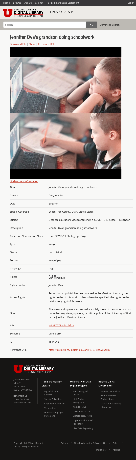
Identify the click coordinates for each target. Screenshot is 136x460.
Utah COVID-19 (62, 12)
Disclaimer (101, 449)
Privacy (64, 443)
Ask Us (28, 2)
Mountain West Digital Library (108, 397)
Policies (116, 449)
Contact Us (20, 395)
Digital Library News (82, 415)
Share (32, 44)
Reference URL (46, 44)
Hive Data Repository (83, 428)
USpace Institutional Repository (82, 422)
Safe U (116, 443)
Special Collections (53, 399)
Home (6, 2)
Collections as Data (82, 411)
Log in (131, 2)
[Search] (44, 25)
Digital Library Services (51, 393)
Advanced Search (110, 24)
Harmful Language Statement (62, 2)
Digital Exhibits (80, 407)
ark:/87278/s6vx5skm (61, 325)
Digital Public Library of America (111, 405)
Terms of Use (50, 408)
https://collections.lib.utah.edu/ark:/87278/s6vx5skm (79, 349)
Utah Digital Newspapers (79, 401)
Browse (17, 2)
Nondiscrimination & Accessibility (90, 443)
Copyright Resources (54, 403)
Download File (18, 44)
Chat (39, 2)
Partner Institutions (110, 391)
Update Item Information (24, 181)
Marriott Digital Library (80, 393)
